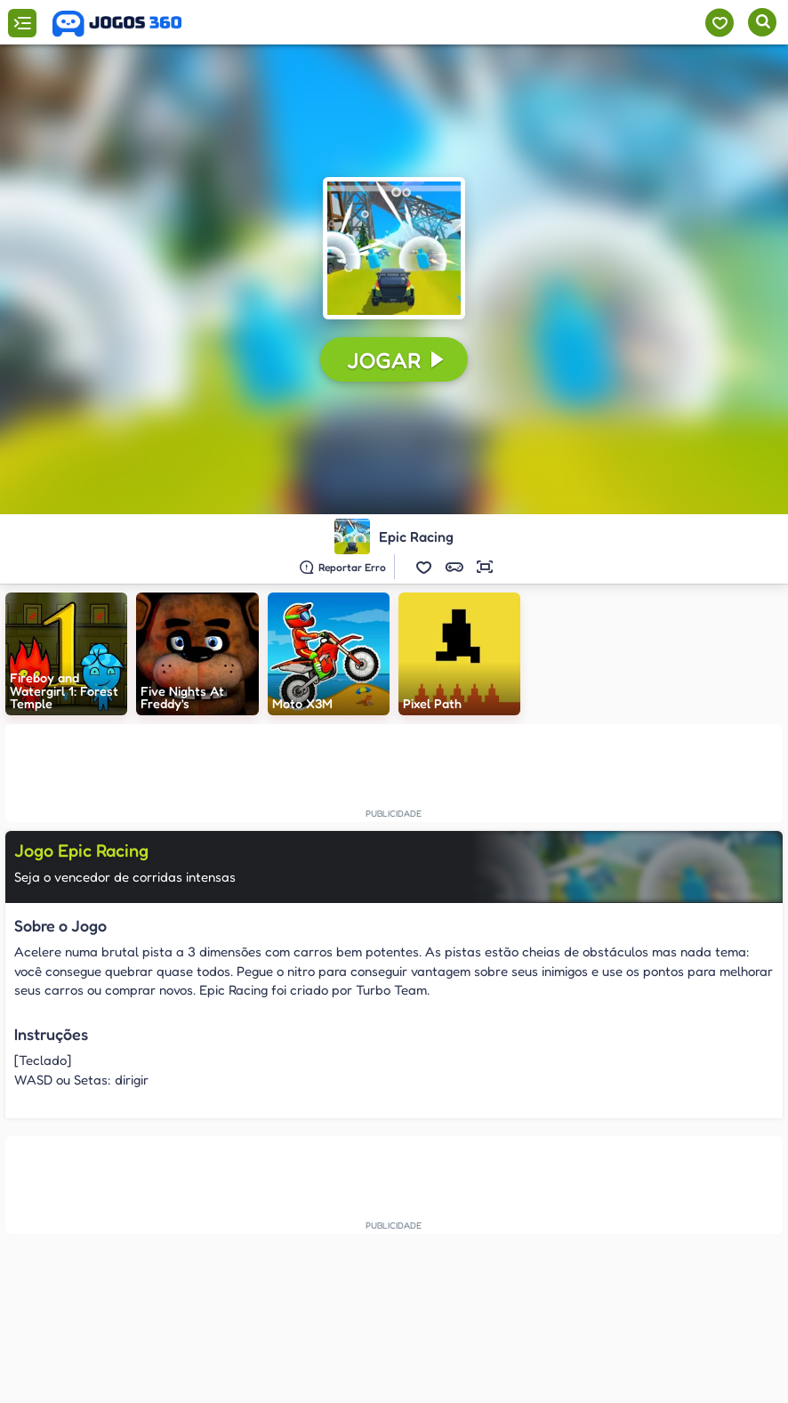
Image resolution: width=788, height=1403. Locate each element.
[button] (424, 566)
